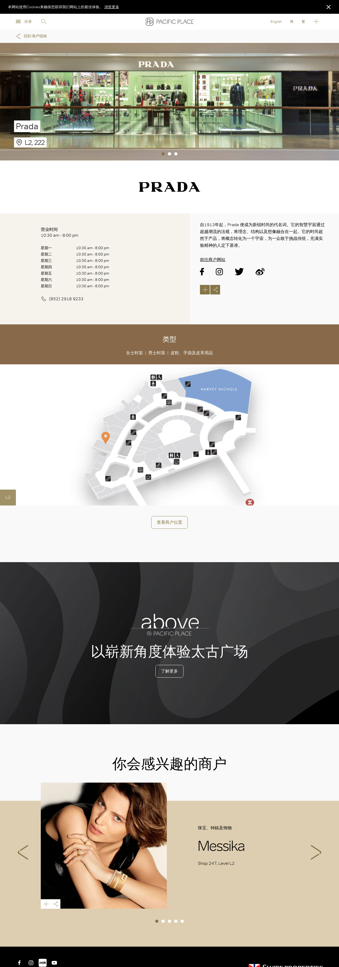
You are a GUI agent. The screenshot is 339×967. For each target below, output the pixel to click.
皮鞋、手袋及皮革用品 (192, 352)
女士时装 (134, 352)
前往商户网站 (212, 259)
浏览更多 (111, 7)
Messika (104, 845)
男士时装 (156, 352)
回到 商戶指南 (31, 36)
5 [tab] (182, 921)
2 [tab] (169, 154)
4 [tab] (176, 921)
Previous (23, 852)
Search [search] (44, 22)
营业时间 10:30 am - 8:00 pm (59, 232)
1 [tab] (163, 154)
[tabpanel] (169, 101)
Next (316, 852)
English (276, 22)
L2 (8, 497)
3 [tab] (176, 154)
